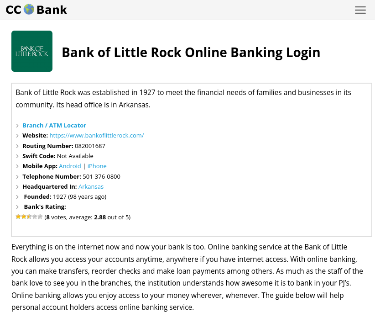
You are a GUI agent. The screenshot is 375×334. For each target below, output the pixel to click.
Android (70, 166)
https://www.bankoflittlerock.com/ (97, 135)
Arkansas (91, 186)
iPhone (97, 166)
